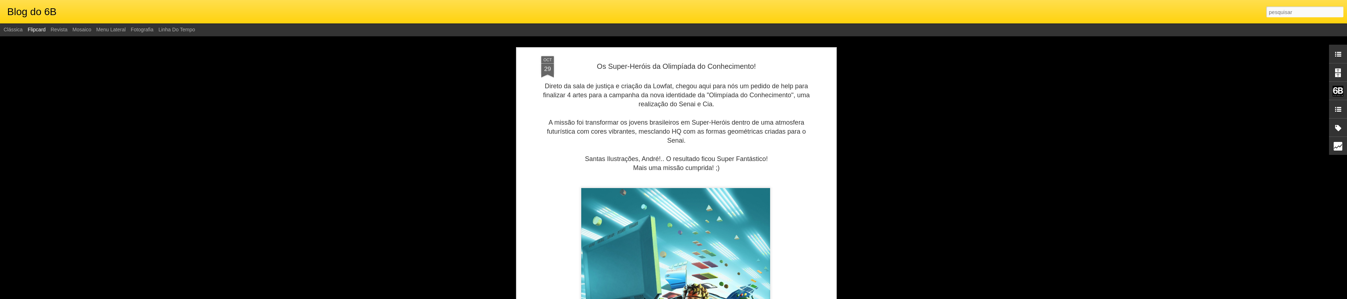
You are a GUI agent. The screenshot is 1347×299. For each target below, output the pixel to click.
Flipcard (37, 29)
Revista (58, 29)
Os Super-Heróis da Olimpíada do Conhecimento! (676, 66)
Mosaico (81, 29)
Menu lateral (111, 29)
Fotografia (142, 29)
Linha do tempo (177, 29)
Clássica (13, 29)
